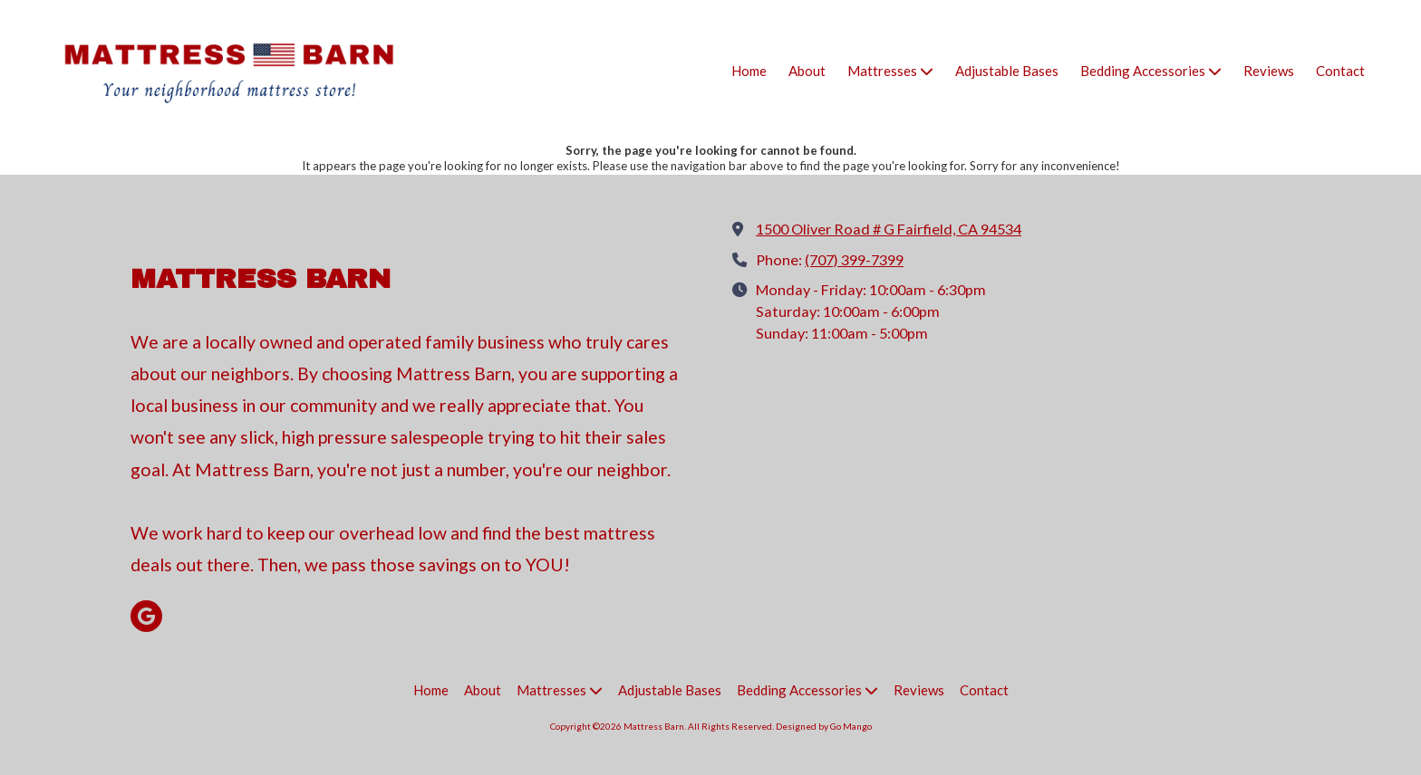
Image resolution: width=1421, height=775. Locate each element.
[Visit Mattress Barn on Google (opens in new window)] (146, 616)
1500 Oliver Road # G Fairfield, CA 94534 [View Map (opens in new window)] (888, 228)
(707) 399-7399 (854, 259)
